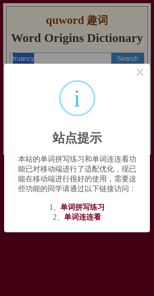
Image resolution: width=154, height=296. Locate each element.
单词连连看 (82, 217)
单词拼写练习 (82, 207)
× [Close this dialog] (140, 73)
